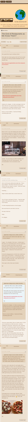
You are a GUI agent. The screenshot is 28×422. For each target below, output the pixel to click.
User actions (23, 41)
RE (7, 45)
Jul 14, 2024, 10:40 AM (6, 280)
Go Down (3, 41)
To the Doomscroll (20, 22)
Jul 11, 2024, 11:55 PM (6, 178)
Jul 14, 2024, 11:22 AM (6, 351)
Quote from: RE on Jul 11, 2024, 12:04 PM (12, 85)
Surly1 (8, 274)
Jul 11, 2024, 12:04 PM (6, 51)
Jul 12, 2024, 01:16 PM (6, 231)
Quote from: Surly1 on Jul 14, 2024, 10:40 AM (13, 354)
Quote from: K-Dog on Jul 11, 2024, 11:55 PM (13, 234)
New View (22, 71)
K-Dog (8, 76)
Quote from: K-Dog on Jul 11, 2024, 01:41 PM (13, 283)
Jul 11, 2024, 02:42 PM (6, 128)
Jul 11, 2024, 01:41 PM (6, 81)
